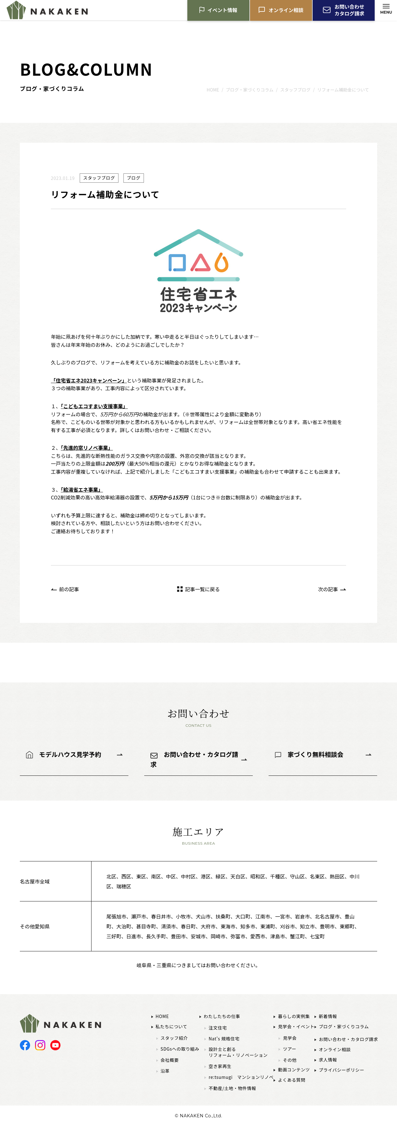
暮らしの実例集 (294, 1016)
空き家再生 (220, 1066)
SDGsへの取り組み (180, 1049)
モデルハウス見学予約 (70, 754)
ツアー (289, 1049)
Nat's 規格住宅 (224, 1039)
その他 (290, 1060)
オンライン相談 (286, 11)
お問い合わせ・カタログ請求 (194, 759)
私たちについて (171, 1026)
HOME (162, 1016)
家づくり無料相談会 (315, 754)
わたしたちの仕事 (222, 1016)
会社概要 (170, 1060)
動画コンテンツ (294, 1069)
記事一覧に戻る (202, 589)
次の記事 (328, 589)
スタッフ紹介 (174, 1038)
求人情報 (328, 1060)
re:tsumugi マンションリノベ (241, 1077)
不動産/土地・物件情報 (232, 1088)
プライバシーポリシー (341, 1070)
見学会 (290, 1038)
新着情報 (328, 1016)
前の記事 (69, 589)
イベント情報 (222, 11)
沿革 (165, 1071)
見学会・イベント (296, 1026)
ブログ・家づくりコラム (344, 1026)
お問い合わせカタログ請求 (349, 11)
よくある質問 (291, 1080)
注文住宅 (218, 1028)
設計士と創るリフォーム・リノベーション (238, 1052)
